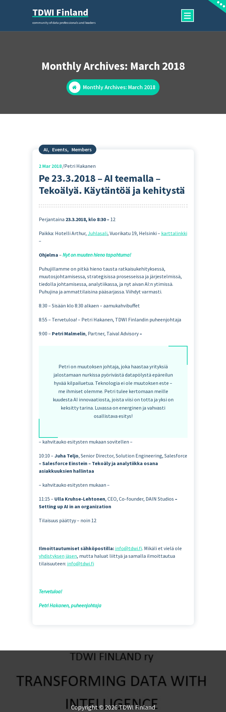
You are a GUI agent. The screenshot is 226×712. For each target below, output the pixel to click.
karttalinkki (174, 254)
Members (82, 170)
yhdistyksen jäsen (58, 577)
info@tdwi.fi (128, 569)
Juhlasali (97, 254)
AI (46, 170)
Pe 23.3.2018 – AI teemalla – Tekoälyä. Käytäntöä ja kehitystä (112, 205)
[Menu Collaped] (187, 15)
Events (59, 170)
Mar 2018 (50, 187)
